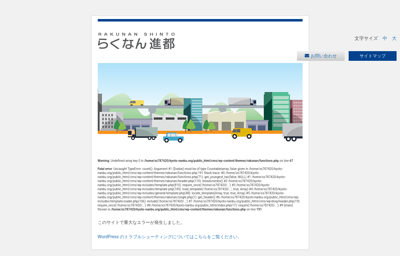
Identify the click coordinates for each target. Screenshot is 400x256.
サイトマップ (373, 55)
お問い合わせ (324, 55)
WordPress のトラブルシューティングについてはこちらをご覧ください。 (170, 236)
